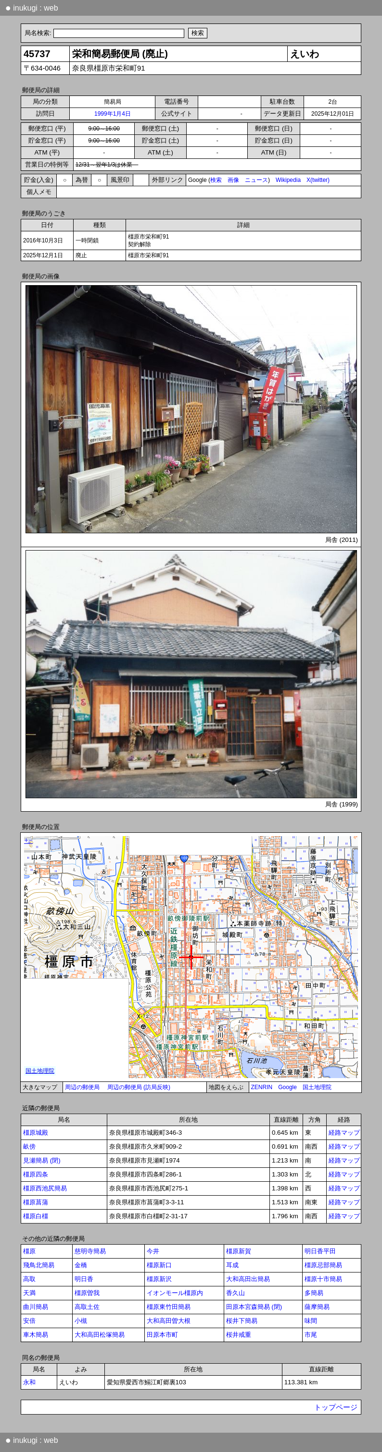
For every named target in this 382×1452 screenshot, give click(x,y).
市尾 (311, 1334)
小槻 (81, 1320)
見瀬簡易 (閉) (42, 1160)
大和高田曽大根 (169, 1320)
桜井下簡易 (241, 1320)
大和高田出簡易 (248, 1279)
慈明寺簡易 (90, 1251)
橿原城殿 (35, 1132)
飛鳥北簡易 (38, 1265)
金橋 (81, 1265)
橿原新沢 (159, 1279)
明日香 (84, 1279)
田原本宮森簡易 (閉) (254, 1306)
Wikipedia (288, 180)
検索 (216, 180)
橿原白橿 (35, 1216)
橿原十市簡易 (323, 1279)
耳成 (232, 1265)
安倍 (29, 1320)
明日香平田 (320, 1251)
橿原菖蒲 (35, 1202)
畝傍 (29, 1146)
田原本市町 (162, 1334)
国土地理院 (317, 1087)
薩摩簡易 (317, 1306)
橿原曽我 (87, 1292)
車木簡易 (35, 1334)
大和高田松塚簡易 (100, 1334)
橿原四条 (35, 1174)
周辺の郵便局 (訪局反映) (138, 1087)
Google (287, 1087)
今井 (153, 1251)
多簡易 (314, 1292)
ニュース (256, 180)
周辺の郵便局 (82, 1087)
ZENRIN (262, 1087)
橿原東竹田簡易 (169, 1306)
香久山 (235, 1292)
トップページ (335, 1407)
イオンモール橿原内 (175, 1292)
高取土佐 (87, 1306)
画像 (233, 180)
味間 (311, 1320)
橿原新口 (159, 1265)
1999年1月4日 (112, 113)
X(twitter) (318, 180)
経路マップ (344, 1132)
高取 (29, 1279)
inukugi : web (31, 7)
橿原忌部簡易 (323, 1265)
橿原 (29, 1251)
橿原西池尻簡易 (45, 1188)
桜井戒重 (238, 1334)
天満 (29, 1292)
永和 (29, 1382)
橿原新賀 (238, 1251)
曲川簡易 (35, 1306)
